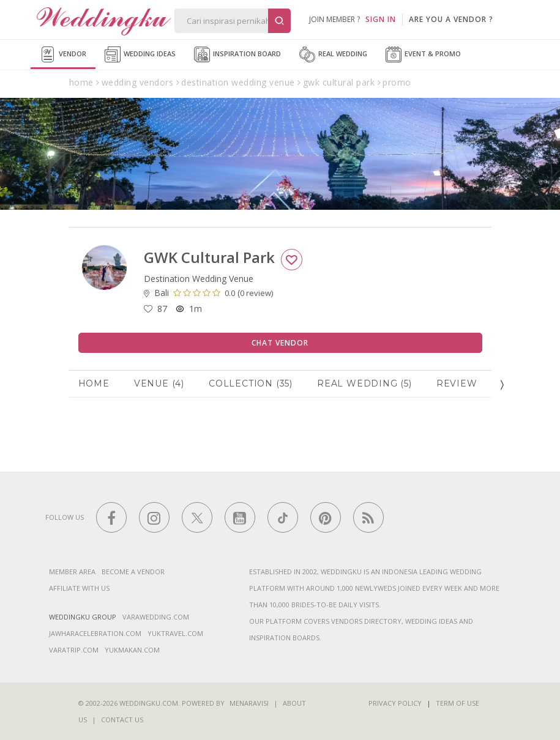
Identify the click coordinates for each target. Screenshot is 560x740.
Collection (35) (251, 383)
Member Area (72, 571)
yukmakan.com (132, 649)
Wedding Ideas (140, 54)
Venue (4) (159, 383)
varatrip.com (74, 649)
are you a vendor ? (451, 19)
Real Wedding (333, 54)
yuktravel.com (175, 633)
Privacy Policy (395, 703)
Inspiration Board (237, 54)
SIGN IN (380, 19)
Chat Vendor (280, 343)
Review (456, 383)
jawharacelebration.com (95, 633)
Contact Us (122, 719)
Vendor (63, 54)
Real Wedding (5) (364, 383)
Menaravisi (249, 703)
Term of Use (457, 703)
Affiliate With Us (79, 588)
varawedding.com (155, 616)
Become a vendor (133, 571)
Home (94, 383)
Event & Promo (423, 54)
